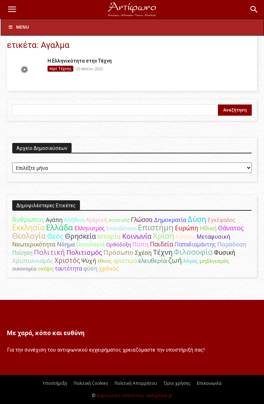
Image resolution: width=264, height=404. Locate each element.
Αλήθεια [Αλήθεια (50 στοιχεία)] (74, 220)
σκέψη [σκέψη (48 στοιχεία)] (45, 268)
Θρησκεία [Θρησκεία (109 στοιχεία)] (80, 236)
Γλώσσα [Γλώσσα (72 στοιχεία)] (142, 220)
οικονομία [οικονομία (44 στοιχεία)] (24, 268)
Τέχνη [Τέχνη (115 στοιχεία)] (163, 252)
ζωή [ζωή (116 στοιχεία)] (175, 260)
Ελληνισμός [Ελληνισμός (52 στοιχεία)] (89, 228)
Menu (18, 27)
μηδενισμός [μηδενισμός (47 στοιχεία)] (214, 260)
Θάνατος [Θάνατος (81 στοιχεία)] (231, 228)
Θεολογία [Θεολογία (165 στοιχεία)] (29, 236)
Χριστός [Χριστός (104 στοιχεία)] (67, 260)
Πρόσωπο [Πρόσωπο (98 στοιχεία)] (118, 252)
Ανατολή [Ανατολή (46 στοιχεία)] (119, 219)
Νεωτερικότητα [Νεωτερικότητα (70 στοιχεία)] (34, 244)
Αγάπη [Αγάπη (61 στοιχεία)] (54, 220)
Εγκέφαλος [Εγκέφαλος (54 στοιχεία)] (221, 220)
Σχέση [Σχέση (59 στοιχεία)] (143, 253)
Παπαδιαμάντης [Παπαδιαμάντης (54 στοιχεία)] (195, 244)
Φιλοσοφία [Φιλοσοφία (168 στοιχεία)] (193, 252)
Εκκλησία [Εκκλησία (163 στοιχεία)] (28, 227)
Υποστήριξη (55, 383)
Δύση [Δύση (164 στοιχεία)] (197, 219)
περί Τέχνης (60, 68)
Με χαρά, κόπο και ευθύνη (46, 333)
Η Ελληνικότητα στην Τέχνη (79, 61)
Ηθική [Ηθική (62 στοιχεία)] (208, 228)
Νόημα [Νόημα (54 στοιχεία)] (66, 244)
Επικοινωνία (209, 383)
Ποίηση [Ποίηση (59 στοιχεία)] (22, 253)
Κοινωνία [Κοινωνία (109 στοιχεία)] (137, 236)
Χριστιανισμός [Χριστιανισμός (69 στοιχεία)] (32, 261)
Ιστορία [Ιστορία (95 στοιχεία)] (109, 236)
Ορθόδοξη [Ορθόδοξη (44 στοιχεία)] (118, 244)
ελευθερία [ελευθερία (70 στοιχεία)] (152, 261)
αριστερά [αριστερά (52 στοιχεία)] (125, 261)
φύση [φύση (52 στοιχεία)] (90, 268)
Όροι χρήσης (177, 383)
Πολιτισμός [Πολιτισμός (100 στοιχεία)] (84, 252)
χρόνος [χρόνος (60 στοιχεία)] (109, 268)
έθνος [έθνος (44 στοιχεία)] (104, 260)
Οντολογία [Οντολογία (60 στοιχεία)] (90, 244)
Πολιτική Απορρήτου (136, 383)
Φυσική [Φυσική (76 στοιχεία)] (224, 252)
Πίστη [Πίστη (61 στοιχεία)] (140, 244)
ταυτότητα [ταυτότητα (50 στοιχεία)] (68, 268)
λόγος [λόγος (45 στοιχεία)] (190, 260)
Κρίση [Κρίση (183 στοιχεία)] (163, 236)
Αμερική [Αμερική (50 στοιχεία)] (96, 220)
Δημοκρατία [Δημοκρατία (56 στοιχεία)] (170, 220)
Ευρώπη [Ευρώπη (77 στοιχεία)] (186, 228)
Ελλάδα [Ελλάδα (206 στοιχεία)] (59, 227)
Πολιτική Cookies (91, 383)
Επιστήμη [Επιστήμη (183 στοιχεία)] (156, 227)
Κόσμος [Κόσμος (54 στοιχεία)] (185, 236)
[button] (12, 9)
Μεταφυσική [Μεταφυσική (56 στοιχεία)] (213, 236)
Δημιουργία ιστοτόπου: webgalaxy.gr (134, 395)
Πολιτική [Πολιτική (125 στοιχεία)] (49, 252)
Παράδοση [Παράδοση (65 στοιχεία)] (231, 244)
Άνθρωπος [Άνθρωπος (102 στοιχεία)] (28, 219)
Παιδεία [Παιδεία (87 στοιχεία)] (161, 244)
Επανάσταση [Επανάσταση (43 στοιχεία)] (121, 228)
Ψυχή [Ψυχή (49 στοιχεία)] (88, 261)
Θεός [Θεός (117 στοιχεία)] (55, 236)
